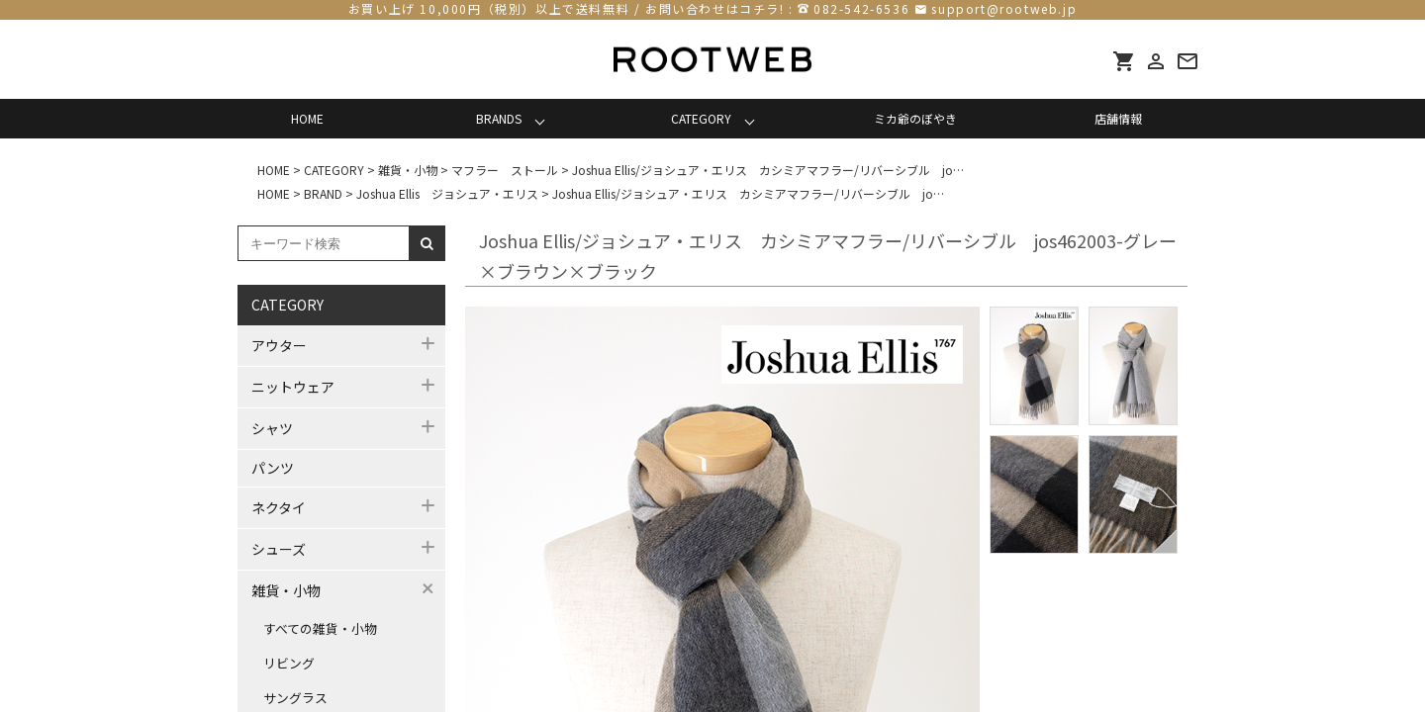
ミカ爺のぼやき (915, 118)
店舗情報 (1118, 118)
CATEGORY (701, 118)
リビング (289, 663)
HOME (307, 118)
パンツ (272, 468)
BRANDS (499, 118)
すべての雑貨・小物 (320, 628)
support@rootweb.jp (1004, 8)
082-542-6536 (861, 8)
